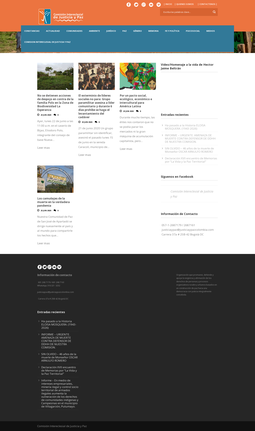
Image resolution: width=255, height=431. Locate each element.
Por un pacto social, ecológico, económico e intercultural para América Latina (136, 101)
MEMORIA (153, 30)
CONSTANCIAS (32, 30)
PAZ (124, 30)
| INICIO (168, 4)
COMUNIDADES (74, 30)
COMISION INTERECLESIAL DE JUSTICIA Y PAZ (47, 41)
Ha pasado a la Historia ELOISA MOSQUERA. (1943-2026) (185, 126)
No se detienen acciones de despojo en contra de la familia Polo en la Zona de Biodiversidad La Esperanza (55, 103)
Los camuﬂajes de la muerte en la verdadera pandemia (53, 202)
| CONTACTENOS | (207, 4)
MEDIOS (210, 30)
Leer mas (43, 148)
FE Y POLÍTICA (172, 30)
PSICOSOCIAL (193, 30)
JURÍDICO (111, 30)
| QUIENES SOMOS (184, 4)
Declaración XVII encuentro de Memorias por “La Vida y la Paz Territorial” (191, 159)
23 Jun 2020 (46, 115)
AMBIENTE (94, 30)
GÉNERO (137, 30)
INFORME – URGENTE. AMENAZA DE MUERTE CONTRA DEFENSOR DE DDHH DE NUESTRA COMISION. (190, 138)
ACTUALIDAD (53, 30)
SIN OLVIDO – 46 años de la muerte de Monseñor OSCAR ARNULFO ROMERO (189, 149)
